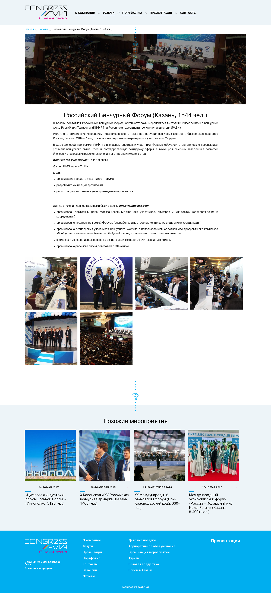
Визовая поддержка (143, 564)
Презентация (161, 13)
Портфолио (132, 13)
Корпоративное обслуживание (151, 546)
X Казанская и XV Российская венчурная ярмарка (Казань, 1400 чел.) (104, 499)
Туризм (133, 558)
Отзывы (89, 576)
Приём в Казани (140, 570)
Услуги (109, 13)
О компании (85, 13)
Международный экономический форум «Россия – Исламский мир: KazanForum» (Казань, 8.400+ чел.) (211, 504)
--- (73, 486)
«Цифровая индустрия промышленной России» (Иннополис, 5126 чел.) (46, 499)
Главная (29, 29)
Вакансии (90, 570)
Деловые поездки (142, 540)
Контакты (188, 13)
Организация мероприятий (149, 552)
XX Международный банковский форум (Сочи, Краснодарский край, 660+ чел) (157, 502)
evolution (143, 587)
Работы (43, 29)
